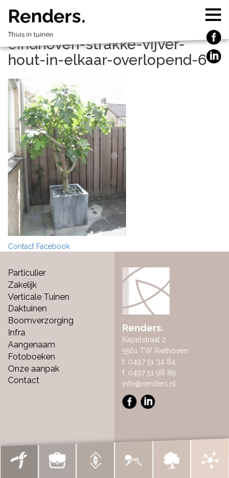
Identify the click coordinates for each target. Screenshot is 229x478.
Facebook (53, 246)
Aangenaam (31, 345)
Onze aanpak (33, 369)
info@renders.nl (149, 383)
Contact (21, 246)
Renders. (114, 25)
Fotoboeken (31, 357)
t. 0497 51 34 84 (148, 361)
